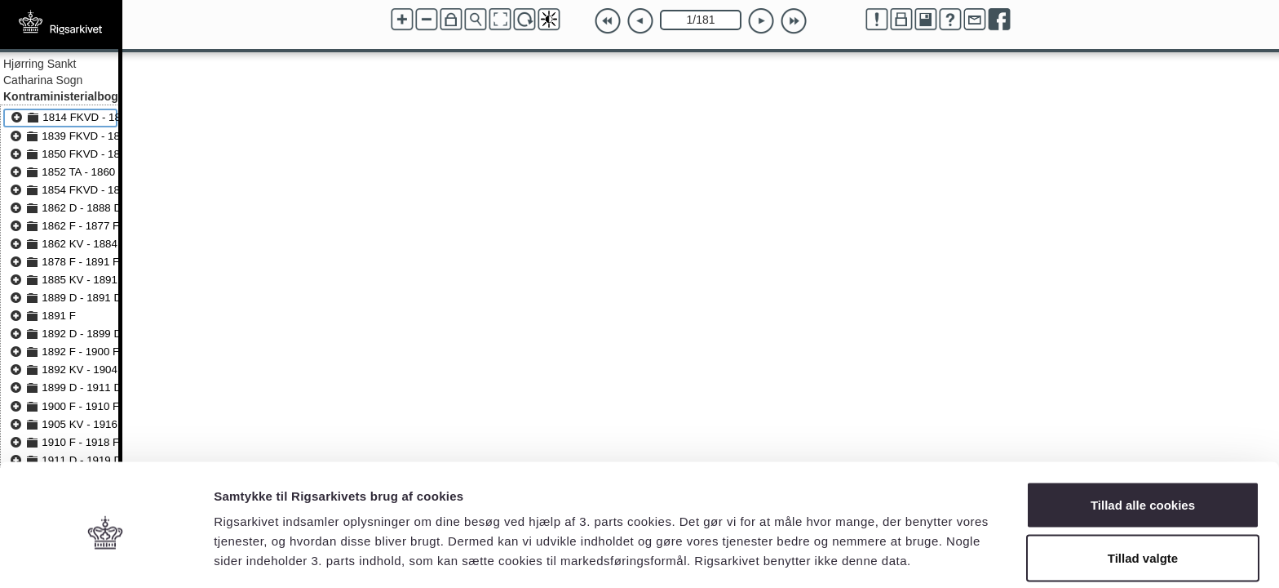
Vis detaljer (848, 546)
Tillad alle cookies (1143, 437)
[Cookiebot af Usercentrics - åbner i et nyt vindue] (105, 556)
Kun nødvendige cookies (1142, 544)
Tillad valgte (1143, 491)
